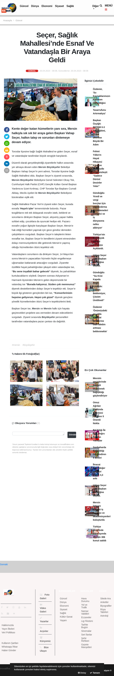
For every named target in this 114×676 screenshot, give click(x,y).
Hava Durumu (85, 599)
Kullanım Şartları (10, 643)
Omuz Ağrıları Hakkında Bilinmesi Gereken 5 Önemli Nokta (98, 413)
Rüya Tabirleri (104, 610)
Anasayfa (7, 20)
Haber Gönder (9, 650)
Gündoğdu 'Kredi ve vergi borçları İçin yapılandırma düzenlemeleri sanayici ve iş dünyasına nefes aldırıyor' (100, 210)
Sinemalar (86, 631)
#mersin (16, 345)
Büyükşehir (54, 167)
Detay (82, 673)
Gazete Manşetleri (86, 646)
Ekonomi (47, 6)
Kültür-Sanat (66, 616)
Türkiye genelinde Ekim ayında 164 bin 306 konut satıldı (99, 533)
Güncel (24, 6)
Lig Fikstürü (87, 621)
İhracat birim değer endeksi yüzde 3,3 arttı (99, 471)
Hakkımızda (8, 625)
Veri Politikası (8, 632)
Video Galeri (43, 608)
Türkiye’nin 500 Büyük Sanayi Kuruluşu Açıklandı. (99, 241)
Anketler (104, 602)
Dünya (35, 6)
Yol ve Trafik (84, 606)
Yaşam (63, 620)
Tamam (95, 673)
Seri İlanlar (86, 634)
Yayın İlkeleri (8, 628)
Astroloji (104, 615)
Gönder (72, 435)
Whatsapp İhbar (10, 646)
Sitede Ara (105, 598)
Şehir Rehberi (85, 639)
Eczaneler (86, 617)
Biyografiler (106, 605)
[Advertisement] (97, 351)
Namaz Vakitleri (85, 612)
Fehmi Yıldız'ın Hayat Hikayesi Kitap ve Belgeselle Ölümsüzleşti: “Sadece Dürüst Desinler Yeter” (100, 168)
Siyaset (59, 6)
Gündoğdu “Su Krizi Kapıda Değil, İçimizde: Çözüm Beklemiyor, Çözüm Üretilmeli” (99, 286)
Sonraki (4, 564)
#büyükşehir (28, 345)
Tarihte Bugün (84, 626)
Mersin (42, 167)
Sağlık (70, 6)
